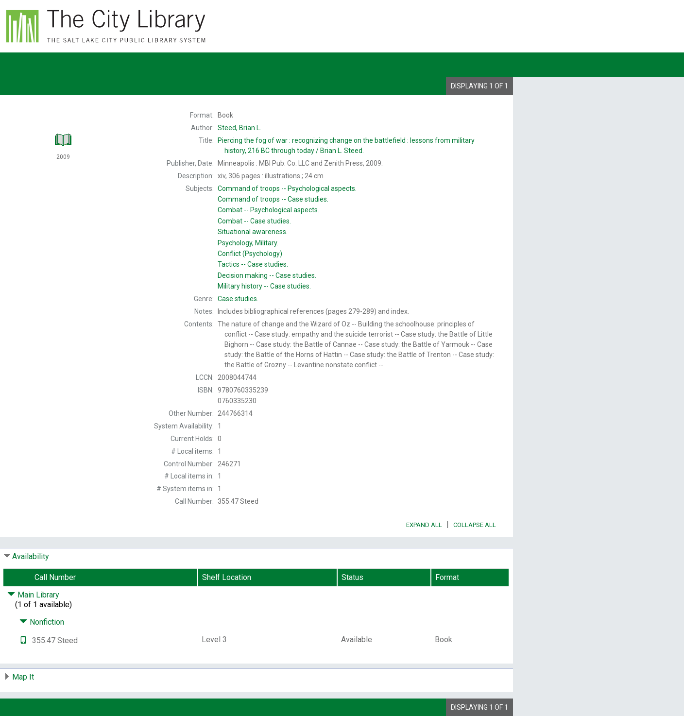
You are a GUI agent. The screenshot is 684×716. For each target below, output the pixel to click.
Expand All (424, 524)
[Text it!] (23, 640)
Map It (23, 677)
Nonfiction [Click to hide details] (41, 622)
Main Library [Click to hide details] (33, 594)
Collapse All (474, 524)
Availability (30, 556)
